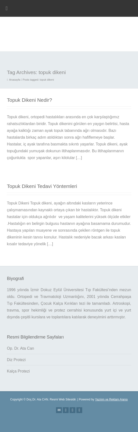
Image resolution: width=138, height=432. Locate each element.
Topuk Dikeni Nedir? (29, 100)
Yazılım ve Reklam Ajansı (111, 399)
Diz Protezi (16, 360)
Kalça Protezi (18, 371)
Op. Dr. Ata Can (20, 348)
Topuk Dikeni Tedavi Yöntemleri (42, 186)
